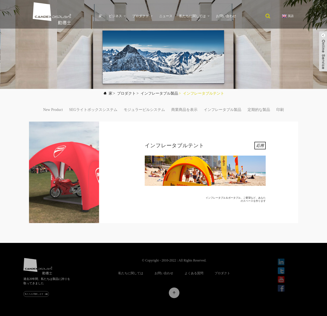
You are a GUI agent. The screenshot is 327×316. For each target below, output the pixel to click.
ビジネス (117, 16)
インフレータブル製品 (159, 93)
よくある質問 (201, 273)
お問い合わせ (226, 16)
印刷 (280, 110)
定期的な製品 (259, 110)
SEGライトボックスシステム (93, 110)
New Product (53, 110)
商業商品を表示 (184, 110)
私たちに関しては (194, 16)
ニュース (165, 16)
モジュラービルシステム (144, 110)
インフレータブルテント (203, 93)
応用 (260, 145)
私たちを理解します (36, 294)
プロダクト (142, 16)
